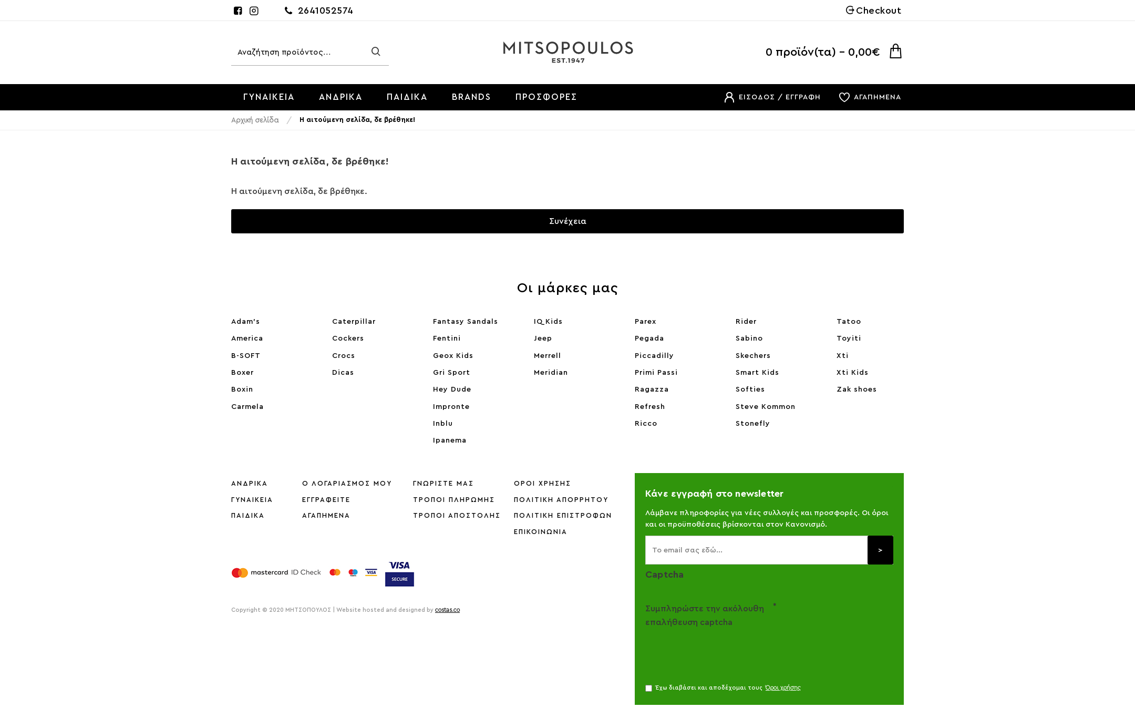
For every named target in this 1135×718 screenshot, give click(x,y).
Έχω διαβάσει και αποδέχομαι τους (723, 688)
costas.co (447, 610)
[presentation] (718, 651)
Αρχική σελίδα (254, 120)
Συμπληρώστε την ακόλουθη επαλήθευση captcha (704, 615)
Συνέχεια (567, 221)
